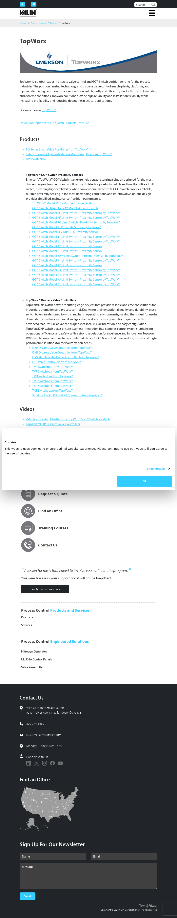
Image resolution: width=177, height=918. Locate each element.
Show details (156, 468)
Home (23, 22)
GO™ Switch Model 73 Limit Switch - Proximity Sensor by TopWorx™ (76, 270)
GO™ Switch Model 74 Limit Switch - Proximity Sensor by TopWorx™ (76, 275)
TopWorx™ (49, 110)
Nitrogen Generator (34, 651)
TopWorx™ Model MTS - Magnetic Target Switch (63, 203)
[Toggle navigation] (152, 13)
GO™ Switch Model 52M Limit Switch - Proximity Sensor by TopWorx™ (77, 256)
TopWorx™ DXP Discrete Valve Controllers (53, 424)
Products (27, 617)
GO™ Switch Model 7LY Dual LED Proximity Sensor (65, 232)
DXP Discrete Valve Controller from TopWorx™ (62, 348)
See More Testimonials (45, 589)
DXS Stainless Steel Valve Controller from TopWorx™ (65, 357)
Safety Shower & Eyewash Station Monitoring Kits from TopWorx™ (69, 154)
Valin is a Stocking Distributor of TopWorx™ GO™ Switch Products (68, 419)
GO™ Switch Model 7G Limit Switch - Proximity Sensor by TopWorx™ (76, 222)
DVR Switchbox (36, 159)
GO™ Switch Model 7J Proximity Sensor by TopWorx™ (66, 227)
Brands (53, 22)
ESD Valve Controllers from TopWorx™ (56, 362)
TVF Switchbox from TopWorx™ (52, 371)
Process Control (38, 22)
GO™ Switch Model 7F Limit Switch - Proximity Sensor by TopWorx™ (76, 217)
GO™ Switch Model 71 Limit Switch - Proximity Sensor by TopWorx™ (76, 260)
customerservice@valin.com (44, 735)
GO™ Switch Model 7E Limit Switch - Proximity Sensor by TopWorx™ (76, 213)
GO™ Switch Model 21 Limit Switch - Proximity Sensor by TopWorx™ (76, 241)
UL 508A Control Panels (36, 659)
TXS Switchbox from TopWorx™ (52, 390)
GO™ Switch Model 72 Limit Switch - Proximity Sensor (67, 265)
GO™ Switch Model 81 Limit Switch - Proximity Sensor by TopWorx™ (76, 284)
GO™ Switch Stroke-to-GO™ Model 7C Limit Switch (65, 208)
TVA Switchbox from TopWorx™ (52, 367)
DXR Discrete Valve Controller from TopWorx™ (62, 352)
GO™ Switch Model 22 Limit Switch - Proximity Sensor (67, 246)
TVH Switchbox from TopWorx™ (52, 376)
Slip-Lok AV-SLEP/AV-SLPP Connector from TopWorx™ (67, 395)
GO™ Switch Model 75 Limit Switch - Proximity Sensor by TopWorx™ (76, 279)
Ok (145, 481)
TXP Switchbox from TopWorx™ (52, 386)
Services (26, 625)
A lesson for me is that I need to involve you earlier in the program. (76, 570)
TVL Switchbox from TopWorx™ (52, 381)
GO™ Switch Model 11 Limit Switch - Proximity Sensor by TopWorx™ (76, 237)
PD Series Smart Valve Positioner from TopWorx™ (57, 149)
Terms (143, 905)
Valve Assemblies (32, 667)
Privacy (153, 905)
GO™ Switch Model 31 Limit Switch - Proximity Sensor (67, 251)
